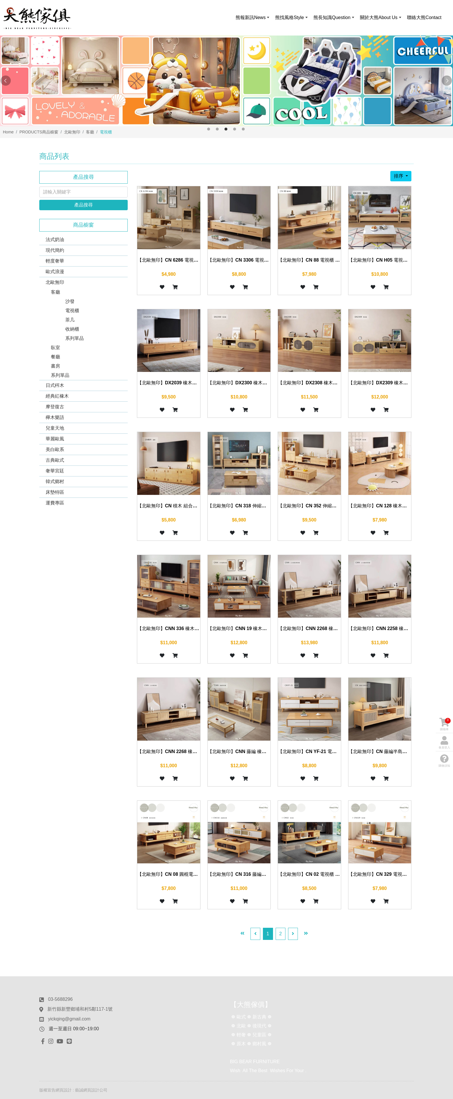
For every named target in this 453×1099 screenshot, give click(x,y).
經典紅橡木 (57, 396)
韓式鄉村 (55, 481)
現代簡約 (55, 250)
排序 (399, 176)
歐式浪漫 (55, 271)
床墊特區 (55, 492)
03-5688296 (60, 999)
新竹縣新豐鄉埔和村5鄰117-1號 (80, 1009)
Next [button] (447, 81)
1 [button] (208, 129)
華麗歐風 (55, 438)
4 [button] (234, 129)
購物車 (445, 724)
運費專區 (55, 502)
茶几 (70, 319)
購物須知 (444, 760)
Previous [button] (6, 81)
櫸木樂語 (55, 417)
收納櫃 (72, 329)
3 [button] (225, 129)
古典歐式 (55, 460)
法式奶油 (55, 239)
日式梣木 (55, 385)
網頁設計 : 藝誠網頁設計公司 (81, 1090)
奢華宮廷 (55, 470)
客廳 (55, 292)
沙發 (70, 301)
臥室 (55, 347)
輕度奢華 (55, 260)
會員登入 (444, 742)
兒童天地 (55, 428)
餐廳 (55, 356)
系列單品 (74, 338)
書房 (55, 366)
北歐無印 (55, 282)
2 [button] (217, 129)
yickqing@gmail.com (69, 1018)
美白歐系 (55, 449)
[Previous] (255, 934)
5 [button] (243, 129)
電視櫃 (72, 310)
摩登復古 (55, 406)
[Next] (293, 934)
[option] (226, 81)
